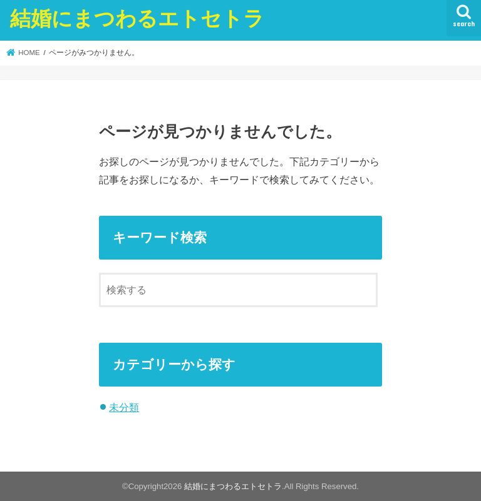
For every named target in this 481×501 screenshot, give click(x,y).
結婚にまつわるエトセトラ (137, 18)
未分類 (124, 407)
